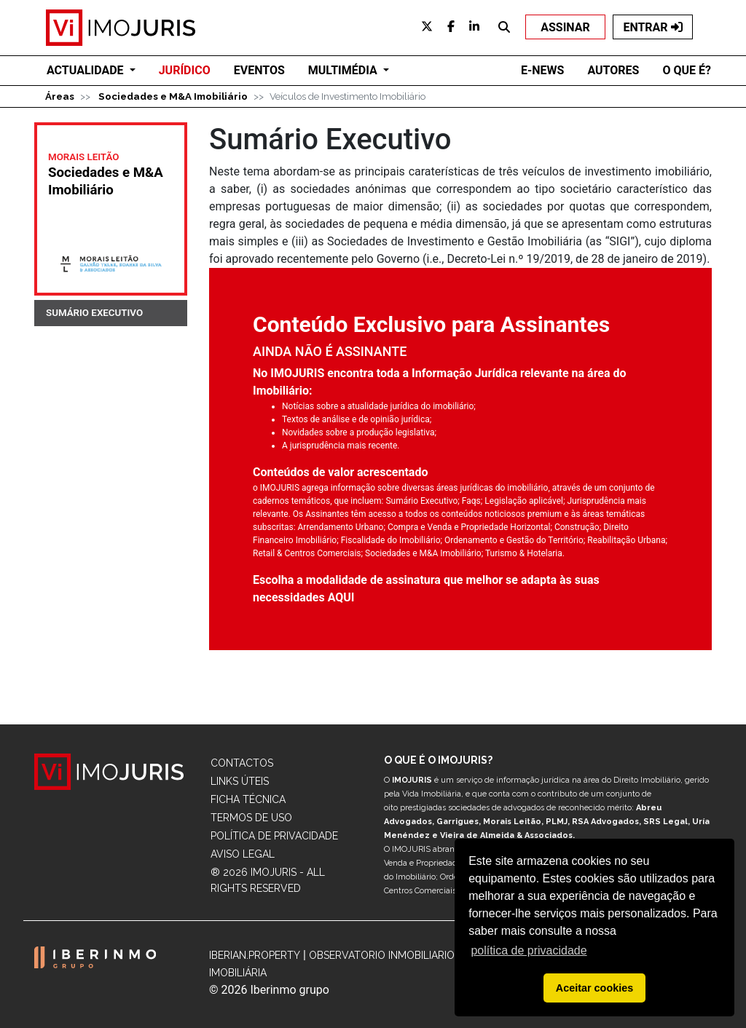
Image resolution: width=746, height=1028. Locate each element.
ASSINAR (565, 27)
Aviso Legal (243, 854)
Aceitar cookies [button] (594, 988)
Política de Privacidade (274, 836)
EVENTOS (259, 70)
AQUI (341, 597)
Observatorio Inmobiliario (382, 955)
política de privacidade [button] (528, 950)
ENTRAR (652, 27)
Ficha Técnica (248, 799)
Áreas (59, 96)
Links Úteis (240, 781)
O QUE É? (686, 70)
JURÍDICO (185, 70)
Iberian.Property (254, 955)
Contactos (242, 763)
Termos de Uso (251, 817)
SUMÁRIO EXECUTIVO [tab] (94, 312)
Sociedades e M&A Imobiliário (173, 96)
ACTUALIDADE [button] (87, 70)
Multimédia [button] (344, 70)
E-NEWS (542, 70)
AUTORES (613, 70)
